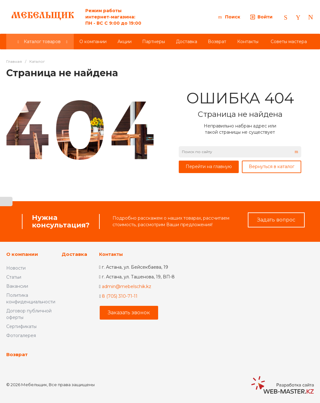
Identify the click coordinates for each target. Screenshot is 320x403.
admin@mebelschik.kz (126, 286)
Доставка (74, 254)
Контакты (111, 254)
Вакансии (17, 286)
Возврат (17, 354)
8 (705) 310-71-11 (120, 296)
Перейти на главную (209, 166)
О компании (22, 254)
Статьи (13, 277)
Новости (16, 268)
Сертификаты (21, 326)
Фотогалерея (21, 335)
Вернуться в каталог (271, 166)
